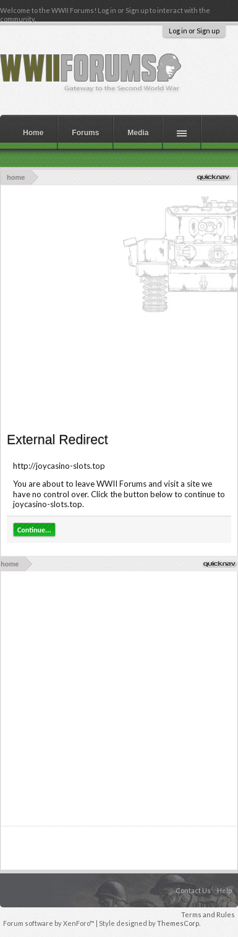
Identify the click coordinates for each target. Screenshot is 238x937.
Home (33, 132)
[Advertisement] (116, 307)
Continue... (34, 530)
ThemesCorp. (178, 923)
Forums (85, 132)
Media (137, 132)
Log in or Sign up (194, 31)
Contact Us (193, 890)
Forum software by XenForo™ (49, 923)
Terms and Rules (208, 914)
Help (224, 890)
